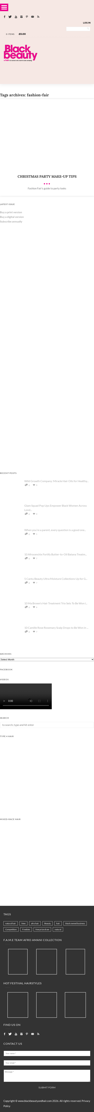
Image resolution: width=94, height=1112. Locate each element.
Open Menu (4, 7)
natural (58, 929)
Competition (11, 929)
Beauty (47, 923)
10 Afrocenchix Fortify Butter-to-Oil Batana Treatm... (55, 554)
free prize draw (42, 929)
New (23, 923)
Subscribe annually (11, 221)
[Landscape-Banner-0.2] (47, 73)
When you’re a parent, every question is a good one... (55, 530)
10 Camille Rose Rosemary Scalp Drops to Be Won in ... (56, 627)
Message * (47, 1076)
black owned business (75, 923)
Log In (87, 22)
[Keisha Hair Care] (26, 463)
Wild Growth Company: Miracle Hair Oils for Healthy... (56, 481)
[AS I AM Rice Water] (47, 359)
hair (58, 923)
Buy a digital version (12, 216)
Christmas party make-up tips (47, 176)
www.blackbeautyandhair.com (35, 1100)
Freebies (26, 929)
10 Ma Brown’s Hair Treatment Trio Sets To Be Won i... (55, 603)
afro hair (35, 923)
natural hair (10, 923)
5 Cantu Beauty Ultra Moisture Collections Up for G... (55, 578)
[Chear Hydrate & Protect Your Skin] (26, 411)
